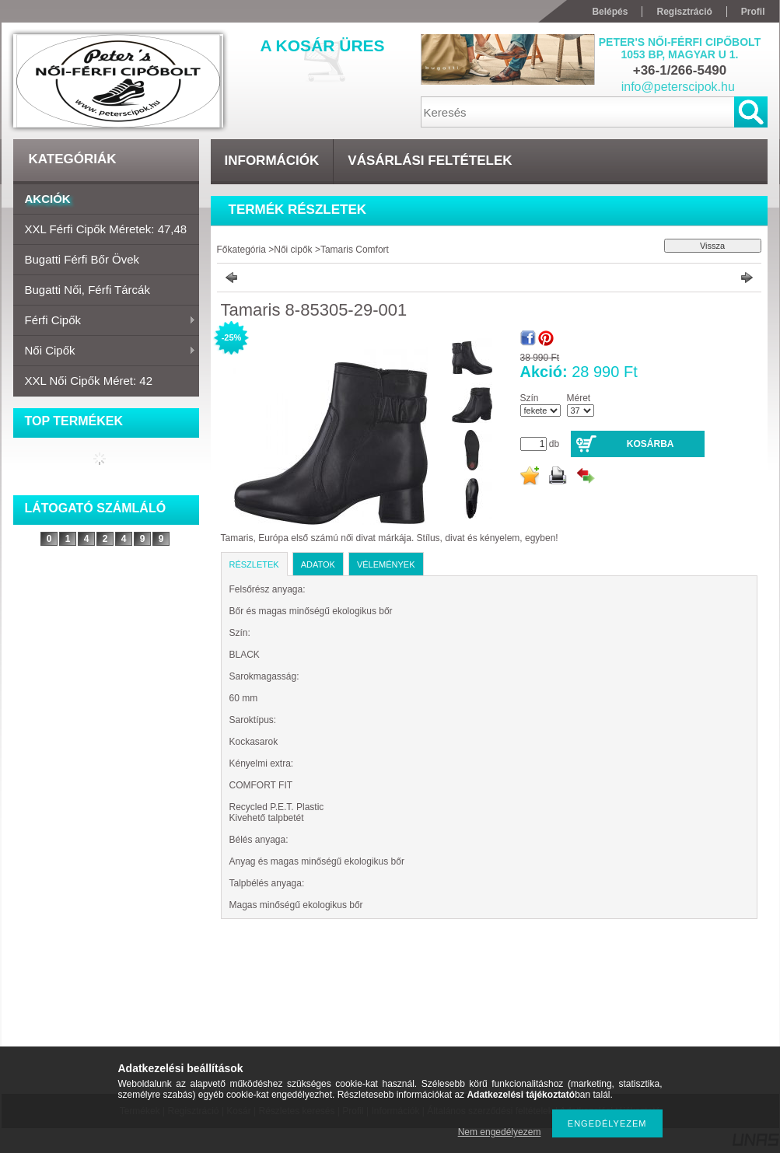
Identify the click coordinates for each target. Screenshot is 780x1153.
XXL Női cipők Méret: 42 (89, 380)
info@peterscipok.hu (678, 86)
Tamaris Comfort (354, 249)
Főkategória (241, 249)
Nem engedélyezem (499, 1132)
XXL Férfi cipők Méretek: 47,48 (106, 229)
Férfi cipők (104, 321)
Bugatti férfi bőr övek (82, 259)
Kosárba (650, 443)
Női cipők (104, 351)
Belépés (610, 11)
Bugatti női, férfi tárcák (87, 289)
